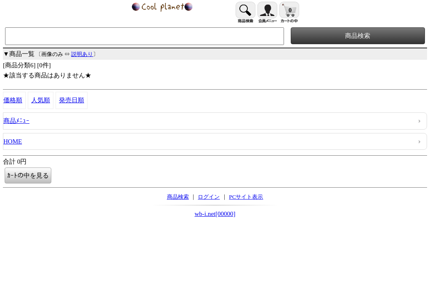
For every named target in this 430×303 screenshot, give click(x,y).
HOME (12, 141)
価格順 (12, 100)
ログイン (209, 197)
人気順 (40, 100)
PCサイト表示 (246, 197)
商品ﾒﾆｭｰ (16, 120)
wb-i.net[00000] (214, 213)
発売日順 (71, 100)
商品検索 (178, 197)
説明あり (82, 54)
